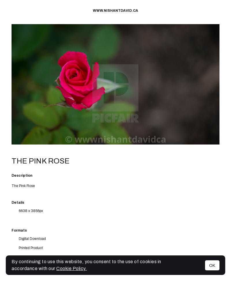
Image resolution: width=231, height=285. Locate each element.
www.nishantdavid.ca (115, 11)
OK (212, 265)
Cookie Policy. (71, 268)
